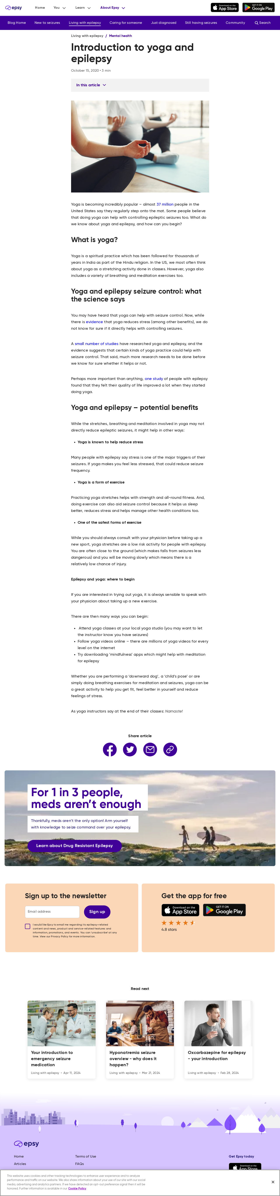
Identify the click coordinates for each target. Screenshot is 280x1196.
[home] (13, 7)
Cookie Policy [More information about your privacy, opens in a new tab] (77, 1188)
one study (153, 379)
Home (40, 8)
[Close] (273, 1182)
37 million (165, 204)
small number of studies (96, 344)
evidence (94, 322)
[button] (60, 8)
